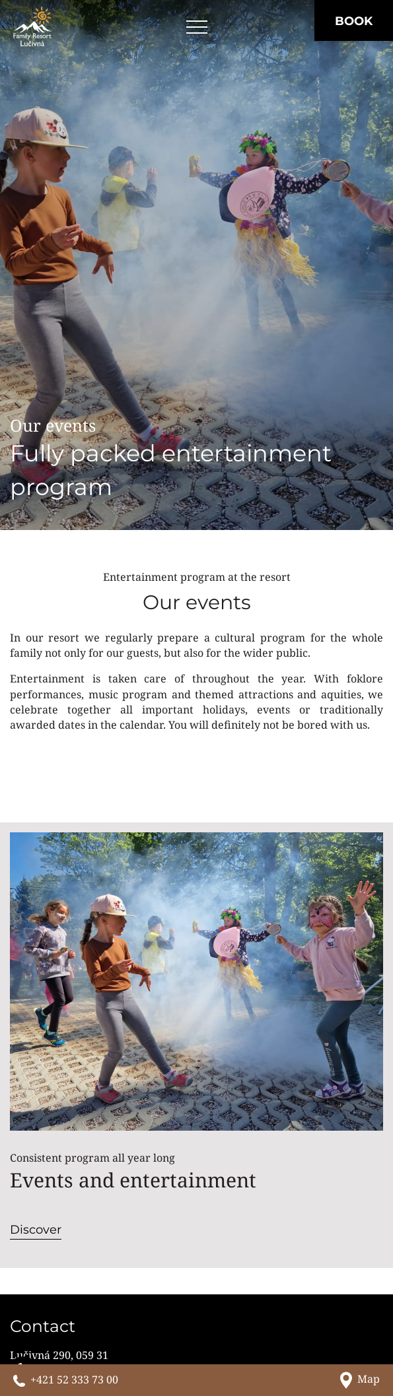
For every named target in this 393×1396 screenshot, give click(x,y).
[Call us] (65, 1379)
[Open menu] (196, 27)
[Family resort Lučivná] (32, 26)
